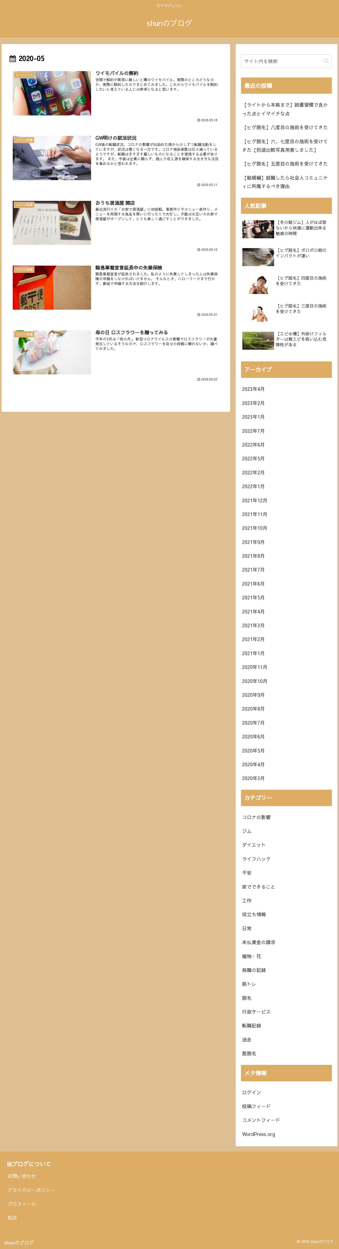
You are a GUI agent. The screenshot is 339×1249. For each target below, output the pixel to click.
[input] (286, 61)
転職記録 (251, 1025)
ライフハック (256, 858)
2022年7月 (253, 430)
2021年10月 (254, 528)
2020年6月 (253, 736)
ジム (247, 831)
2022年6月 (253, 444)
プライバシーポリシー (31, 1190)
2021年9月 (253, 542)
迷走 (247, 1039)
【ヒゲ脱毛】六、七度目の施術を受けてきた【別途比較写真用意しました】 (285, 145)
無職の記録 (254, 970)
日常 (247, 928)
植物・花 (251, 956)
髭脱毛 (249, 1053)
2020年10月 (254, 681)
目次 (12, 1217)
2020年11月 (254, 667)
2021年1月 (253, 653)
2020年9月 (253, 695)
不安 (247, 872)
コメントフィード (261, 1120)
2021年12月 (254, 500)
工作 (247, 900)
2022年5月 (253, 458)
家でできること (258, 886)
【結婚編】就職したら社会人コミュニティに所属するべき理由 (285, 181)
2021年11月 (254, 514)
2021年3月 (253, 625)
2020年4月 (253, 764)
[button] (326, 61)
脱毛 (247, 998)
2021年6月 (253, 583)
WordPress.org (258, 1134)
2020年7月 (253, 722)
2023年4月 (253, 389)
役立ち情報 (254, 914)
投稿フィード (256, 1106)
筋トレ (249, 983)
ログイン (251, 1092)
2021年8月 (253, 555)
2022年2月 (253, 472)
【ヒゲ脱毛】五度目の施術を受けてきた (285, 163)
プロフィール (21, 1203)
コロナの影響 (256, 817)
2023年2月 (253, 403)
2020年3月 (253, 778)
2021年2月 (253, 639)
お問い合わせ (21, 1176)
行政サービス (256, 1011)
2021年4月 (253, 611)
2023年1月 (253, 416)
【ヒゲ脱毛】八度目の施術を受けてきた (285, 127)
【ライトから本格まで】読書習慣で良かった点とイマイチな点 (285, 108)
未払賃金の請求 (258, 942)
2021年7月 (253, 569)
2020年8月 (253, 708)
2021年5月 (253, 597)
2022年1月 (253, 486)
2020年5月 (253, 750)
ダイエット (254, 844)
